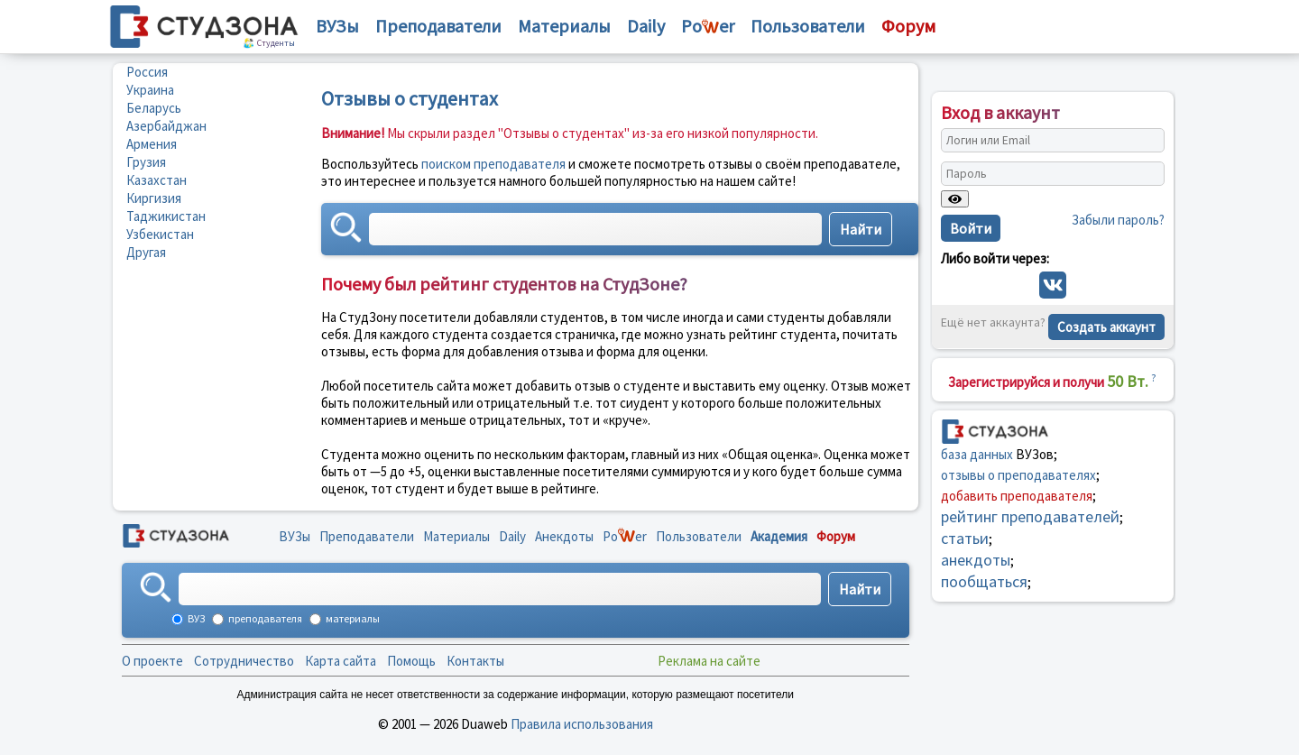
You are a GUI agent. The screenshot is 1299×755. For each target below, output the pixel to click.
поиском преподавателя (493, 163)
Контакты (475, 660)
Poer (707, 25)
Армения (151, 143)
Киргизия (153, 198)
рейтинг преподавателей (1030, 516)
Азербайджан (166, 125)
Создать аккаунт (1106, 327)
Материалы (564, 25)
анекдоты (975, 559)
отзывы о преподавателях (1018, 474)
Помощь (411, 660)
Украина (150, 89)
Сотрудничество (244, 660)
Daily (646, 25)
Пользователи (808, 25)
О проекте (152, 660)
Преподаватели (438, 25)
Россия (147, 71)
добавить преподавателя (1016, 495)
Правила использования (582, 723)
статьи (965, 538)
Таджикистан (166, 216)
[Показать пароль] (955, 198)
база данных (977, 454)
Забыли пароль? (1118, 219)
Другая (146, 252)
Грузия (146, 161)
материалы (352, 618)
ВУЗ (195, 618)
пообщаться (984, 581)
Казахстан (156, 180)
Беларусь (153, 107)
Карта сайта (340, 660)
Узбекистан (160, 234)
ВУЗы (337, 25)
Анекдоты (564, 536)
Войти (970, 228)
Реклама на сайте (709, 660)
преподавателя (264, 618)
